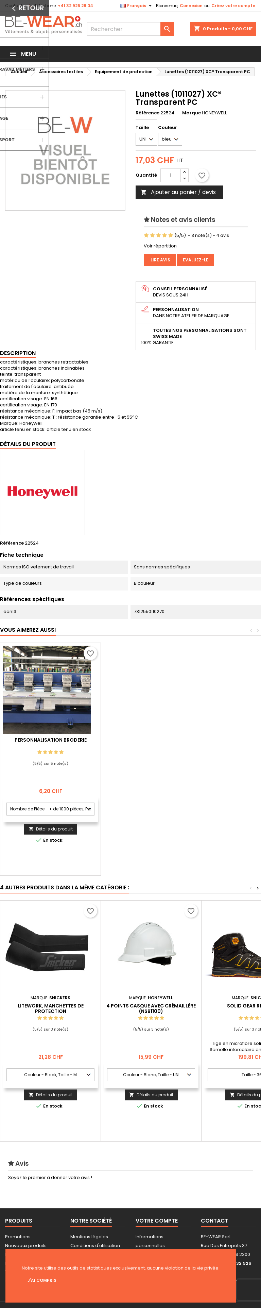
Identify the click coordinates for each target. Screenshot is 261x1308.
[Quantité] (170, 175)
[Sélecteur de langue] (136, 6)
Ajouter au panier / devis (178, 192)
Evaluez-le (195, 260)
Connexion (191, 6)
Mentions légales (89, 1236)
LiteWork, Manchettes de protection (51, 1008)
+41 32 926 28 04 (75, 6)
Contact (13, 6)
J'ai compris (42, 1280)
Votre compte (157, 1221)
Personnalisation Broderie (151, 740)
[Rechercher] (130, 29)
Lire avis (160, 260)
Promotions (18, 1236)
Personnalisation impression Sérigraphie (51, 743)
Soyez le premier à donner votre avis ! (50, 1177)
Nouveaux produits (26, 1245)
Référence (147, 113)
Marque (191, 113)
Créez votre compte (233, 6)
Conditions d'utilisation (95, 1245)
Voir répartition (160, 246)
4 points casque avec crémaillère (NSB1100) (151, 1008)
